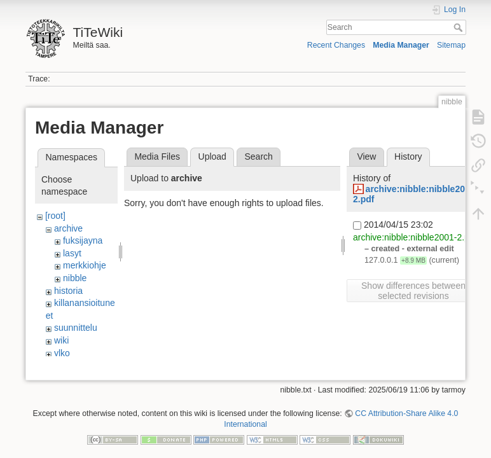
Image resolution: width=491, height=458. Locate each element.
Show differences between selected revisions (413, 291)
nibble (74, 278)
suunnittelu (75, 328)
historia (68, 291)
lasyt (72, 253)
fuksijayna (82, 240)
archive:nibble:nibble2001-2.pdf (415, 237)
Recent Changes (336, 45)
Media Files (157, 156)
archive (68, 228)
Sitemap (451, 45)
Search (459, 27)
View (366, 156)
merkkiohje (84, 265)
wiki (61, 340)
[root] (55, 216)
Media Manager (401, 45)
